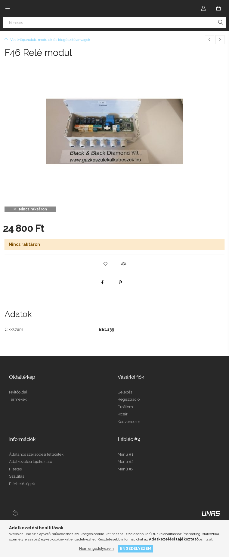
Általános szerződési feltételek (36, 454)
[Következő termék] (219, 39)
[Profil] (203, 8)
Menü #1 (125, 454)
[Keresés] (114, 22)
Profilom (125, 407)
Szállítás (16, 476)
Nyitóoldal (18, 392)
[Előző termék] (209, 39)
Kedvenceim (129, 421)
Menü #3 (126, 469)
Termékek (18, 399)
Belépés (125, 392)
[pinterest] (120, 282)
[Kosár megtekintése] (218, 8)
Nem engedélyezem (96, 548)
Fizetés (15, 469)
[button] (106, 263)
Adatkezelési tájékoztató (30, 461)
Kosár (123, 414)
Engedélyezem (135, 548)
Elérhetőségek (22, 484)
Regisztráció (129, 399)
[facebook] (102, 282)
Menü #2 (126, 461)
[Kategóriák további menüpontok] (7, 8)
